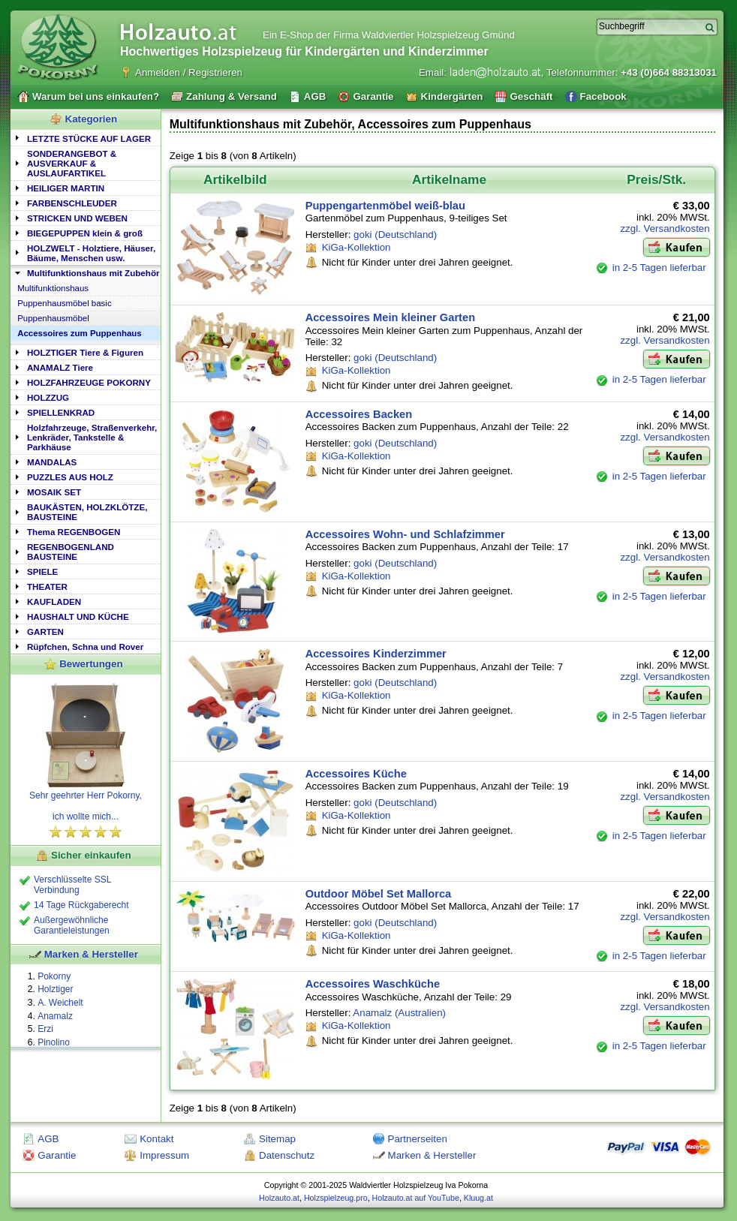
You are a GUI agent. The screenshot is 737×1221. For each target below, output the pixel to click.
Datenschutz (286, 1155)
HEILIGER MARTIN (65, 188)
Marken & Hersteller (91, 954)
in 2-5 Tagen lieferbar (659, 267)
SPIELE (42, 571)
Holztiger (55, 989)
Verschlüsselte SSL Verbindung (72, 884)
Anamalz (55, 1016)
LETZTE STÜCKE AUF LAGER (89, 138)
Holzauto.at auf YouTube (415, 1197)
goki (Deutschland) (395, 234)
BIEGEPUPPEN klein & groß (85, 233)
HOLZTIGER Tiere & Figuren (85, 352)
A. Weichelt (60, 1002)
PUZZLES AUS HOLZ (70, 477)
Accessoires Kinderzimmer (376, 654)
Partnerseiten (417, 1138)
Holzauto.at (279, 1197)
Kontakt (156, 1138)
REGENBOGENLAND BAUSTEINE (70, 551)
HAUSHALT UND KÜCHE (78, 616)
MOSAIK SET (54, 492)
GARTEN (45, 631)
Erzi (45, 1029)
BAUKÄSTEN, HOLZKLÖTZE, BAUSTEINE (87, 512)
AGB (48, 1138)
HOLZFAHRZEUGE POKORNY (89, 382)
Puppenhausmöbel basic (64, 303)
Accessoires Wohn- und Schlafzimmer (405, 534)
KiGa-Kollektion (356, 247)
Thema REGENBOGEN (73, 532)
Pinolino (54, 1042)
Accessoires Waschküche (373, 984)
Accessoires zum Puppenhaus (79, 333)
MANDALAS (52, 462)
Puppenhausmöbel (53, 318)
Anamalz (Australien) (399, 1012)
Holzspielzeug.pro (336, 1197)
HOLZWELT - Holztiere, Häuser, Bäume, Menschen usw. (91, 253)
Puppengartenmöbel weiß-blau (385, 206)
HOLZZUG (48, 397)
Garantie (57, 1155)
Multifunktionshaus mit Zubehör (93, 273)
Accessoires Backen (359, 414)
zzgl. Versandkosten (664, 228)
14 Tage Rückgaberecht (81, 905)
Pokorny (54, 976)
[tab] (86, 138)
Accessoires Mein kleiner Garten (390, 317)
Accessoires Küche (356, 774)
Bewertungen (90, 663)
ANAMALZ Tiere (60, 367)
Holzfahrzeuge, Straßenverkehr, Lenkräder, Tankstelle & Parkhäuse (92, 437)
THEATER (47, 586)
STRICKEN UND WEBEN (77, 218)
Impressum (164, 1155)
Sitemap (277, 1138)
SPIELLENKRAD (61, 412)
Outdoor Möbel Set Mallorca (378, 894)
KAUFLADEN (54, 601)
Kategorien (91, 119)
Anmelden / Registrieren (188, 72)
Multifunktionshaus (53, 288)
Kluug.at (478, 1197)
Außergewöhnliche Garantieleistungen (72, 925)
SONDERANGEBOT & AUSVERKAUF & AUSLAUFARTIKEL (71, 163)
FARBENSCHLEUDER (72, 203)
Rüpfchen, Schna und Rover (85, 646)
